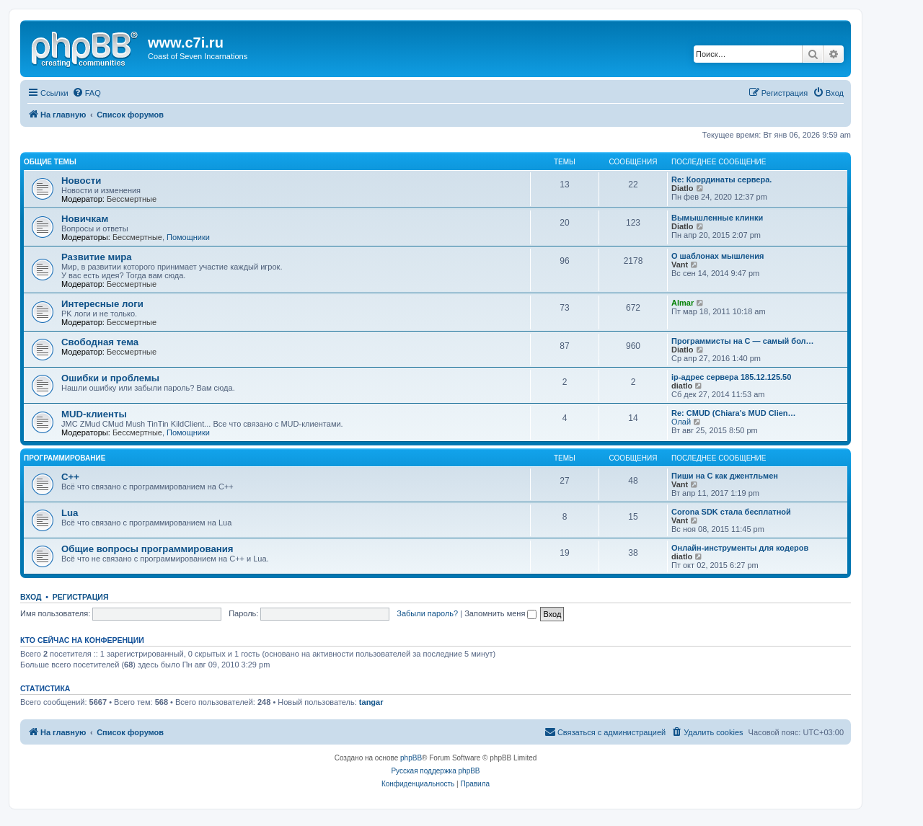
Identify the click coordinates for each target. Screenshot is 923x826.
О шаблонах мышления (717, 256)
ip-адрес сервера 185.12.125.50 (731, 377)
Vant (679, 264)
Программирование (64, 458)
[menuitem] (86, 93)
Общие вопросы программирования (147, 548)
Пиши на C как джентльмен (724, 475)
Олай (681, 421)
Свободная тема (99, 342)
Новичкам (84, 218)
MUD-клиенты (94, 414)
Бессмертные (131, 199)
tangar (371, 702)
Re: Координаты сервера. (721, 179)
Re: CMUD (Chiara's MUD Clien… (733, 413)
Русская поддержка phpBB (435, 771)
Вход (30, 596)
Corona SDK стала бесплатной (731, 511)
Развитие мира (96, 257)
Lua (69, 512)
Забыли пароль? (427, 613)
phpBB (411, 758)
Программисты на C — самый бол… (742, 341)
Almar (682, 302)
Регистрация (81, 596)
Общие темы (50, 162)
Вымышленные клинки (717, 217)
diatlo (681, 385)
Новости (81, 180)
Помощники (188, 237)
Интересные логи (102, 303)
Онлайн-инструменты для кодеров (739, 547)
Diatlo (682, 188)
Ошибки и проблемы (110, 378)
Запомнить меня (500, 613)
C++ (70, 476)
